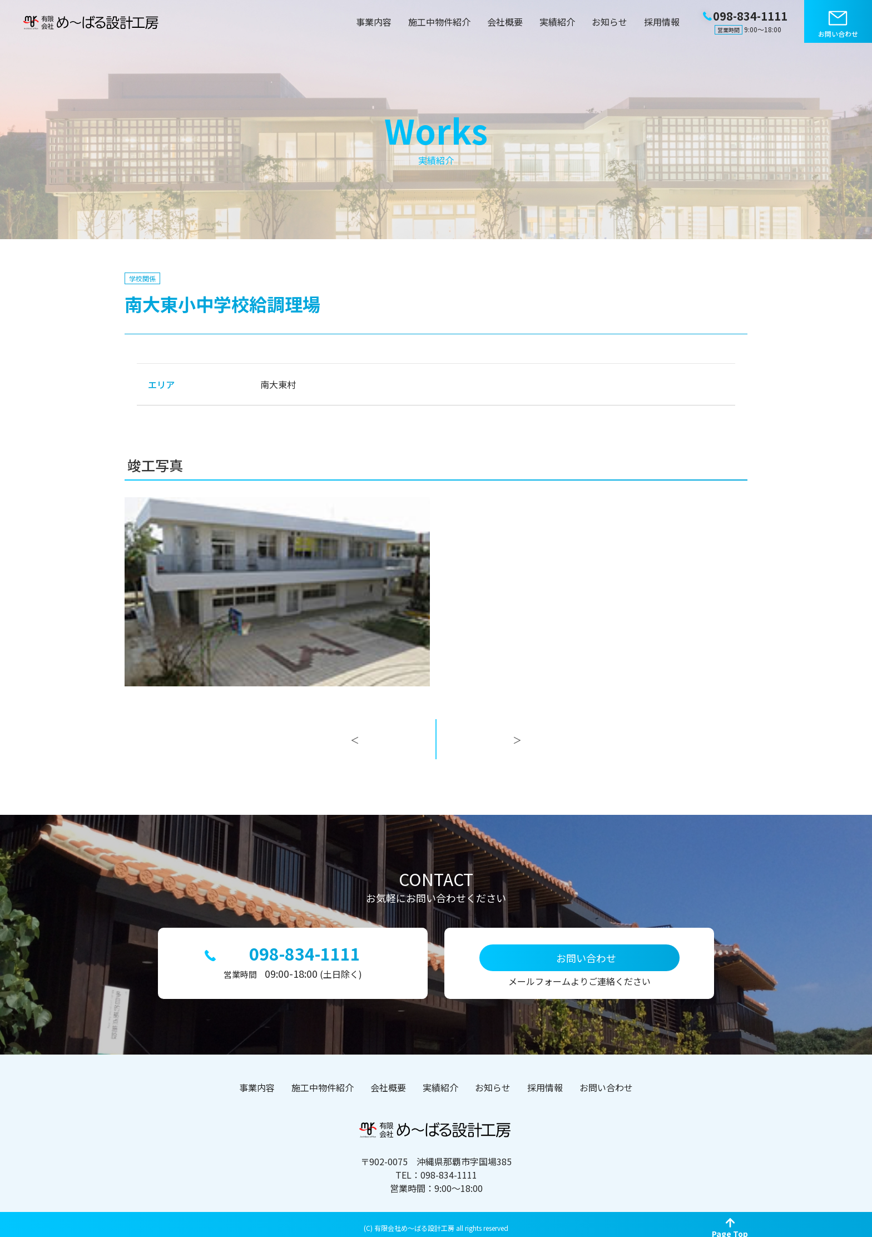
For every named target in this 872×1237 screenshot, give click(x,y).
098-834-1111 (305, 949)
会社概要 (505, 21)
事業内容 (374, 21)
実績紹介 (557, 21)
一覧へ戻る (436, 750)
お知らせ (609, 21)
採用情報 (662, 21)
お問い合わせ (838, 33)
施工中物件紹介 (439, 21)
